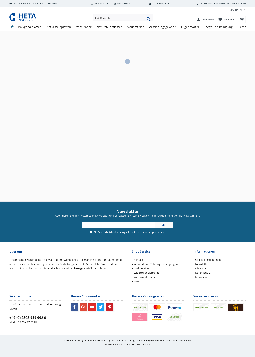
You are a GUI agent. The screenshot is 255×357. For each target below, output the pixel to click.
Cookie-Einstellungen (208, 259)
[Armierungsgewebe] (163, 27)
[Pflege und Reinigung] (218, 27)
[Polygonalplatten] (30, 27)
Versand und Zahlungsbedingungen (156, 264)
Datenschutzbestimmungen (113, 232)
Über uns (201, 268)
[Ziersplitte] (244, 27)
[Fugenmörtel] (190, 27)
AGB (136, 281)
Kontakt (138, 259)
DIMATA (140, 344)
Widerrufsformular (145, 277)
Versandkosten (119, 340)
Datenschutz (203, 272)
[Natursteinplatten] (59, 27)
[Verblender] (84, 27)
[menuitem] (236, 9)
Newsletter (202, 264)
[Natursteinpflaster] (109, 27)
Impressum (202, 277)
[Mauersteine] (135, 27)
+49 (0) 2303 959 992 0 (27, 317)
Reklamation (141, 268)
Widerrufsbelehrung (146, 272)
